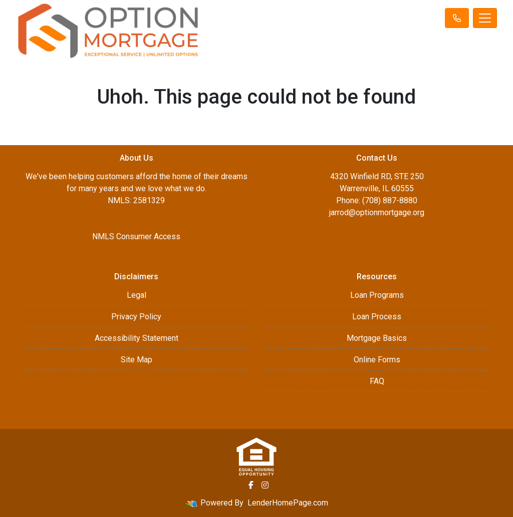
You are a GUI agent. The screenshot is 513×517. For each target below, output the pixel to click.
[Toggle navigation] (485, 18)
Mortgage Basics (377, 338)
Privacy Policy (136, 316)
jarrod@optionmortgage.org (376, 212)
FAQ (377, 381)
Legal (136, 295)
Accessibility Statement (136, 338)
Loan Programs (377, 295)
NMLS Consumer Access (136, 236)
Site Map (136, 359)
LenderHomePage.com (287, 502)
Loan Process (376, 316)
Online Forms (377, 359)
